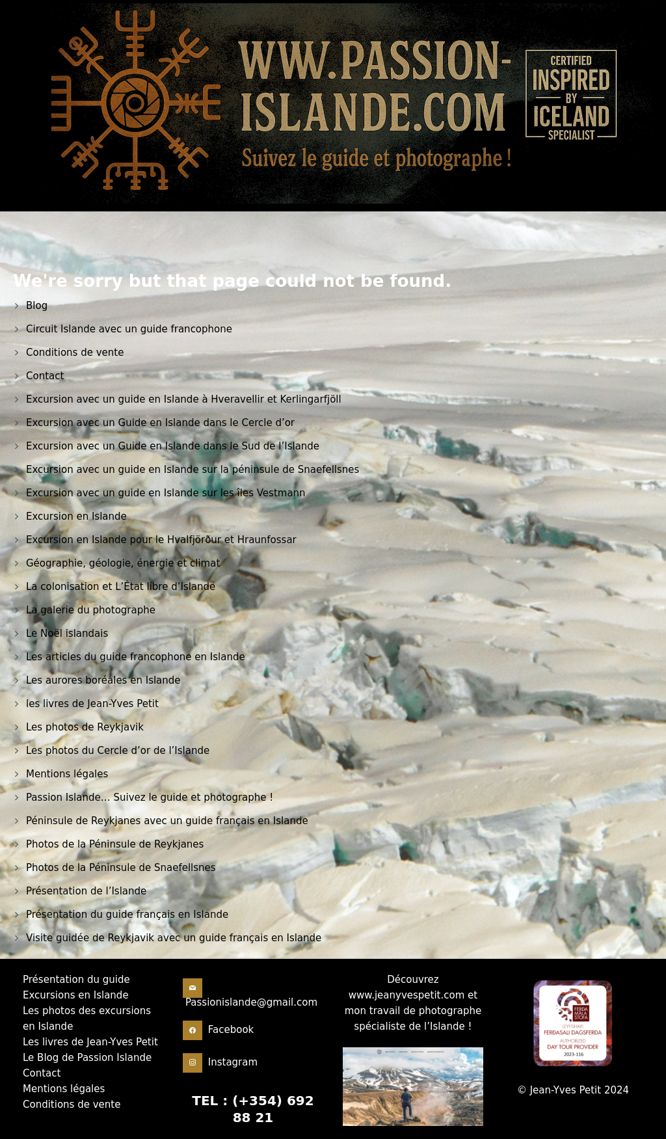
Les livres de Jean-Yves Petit (90, 1042)
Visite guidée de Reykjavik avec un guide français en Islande (173, 938)
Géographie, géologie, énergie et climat (123, 563)
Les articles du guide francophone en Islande (135, 657)
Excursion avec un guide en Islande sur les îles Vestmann (166, 493)
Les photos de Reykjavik (85, 727)
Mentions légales (67, 774)
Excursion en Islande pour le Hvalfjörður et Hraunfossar (161, 540)
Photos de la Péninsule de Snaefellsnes (121, 868)
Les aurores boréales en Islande (103, 680)
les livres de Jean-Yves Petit (92, 704)
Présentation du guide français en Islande (127, 914)
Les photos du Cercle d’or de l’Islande (117, 751)
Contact (45, 376)
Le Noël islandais (67, 633)
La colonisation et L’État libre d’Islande (120, 587)
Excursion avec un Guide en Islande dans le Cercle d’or (160, 423)
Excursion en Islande (76, 516)
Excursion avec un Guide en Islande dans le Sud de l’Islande (172, 446)
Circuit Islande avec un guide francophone (129, 329)
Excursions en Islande (76, 995)
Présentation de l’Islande (86, 891)
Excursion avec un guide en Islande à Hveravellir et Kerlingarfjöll (183, 399)
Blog (36, 306)
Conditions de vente (75, 352)
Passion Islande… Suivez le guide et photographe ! (149, 797)
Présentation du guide (76, 979)
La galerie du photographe (90, 610)
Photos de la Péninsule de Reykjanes (115, 844)
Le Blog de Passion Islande (87, 1058)
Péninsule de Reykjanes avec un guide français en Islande (167, 821)
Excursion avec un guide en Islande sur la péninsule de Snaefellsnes (192, 470)
